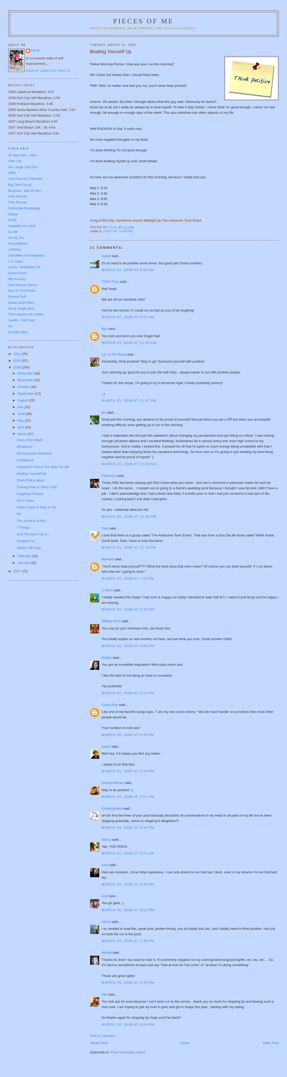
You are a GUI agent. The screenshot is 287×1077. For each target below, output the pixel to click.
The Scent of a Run (31, 521)
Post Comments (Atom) (128, 1052)
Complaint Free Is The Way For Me (43, 467)
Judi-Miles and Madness (26, 255)
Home (185, 1043)
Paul (105, 528)
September (26, 393)
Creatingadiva (112, 808)
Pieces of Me (143, 21)
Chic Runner (17, 202)
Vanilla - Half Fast (21, 320)
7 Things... (24, 527)
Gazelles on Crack (22, 226)
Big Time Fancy (20, 185)
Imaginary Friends (30, 494)
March (22, 434)
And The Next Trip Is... (33, 534)
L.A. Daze (15, 261)
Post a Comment (102, 1036)
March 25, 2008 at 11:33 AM (129, 343)
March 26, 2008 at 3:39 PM (128, 941)
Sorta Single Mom (21, 308)
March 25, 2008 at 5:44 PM (128, 771)
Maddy (107, 658)
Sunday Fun (26, 541)
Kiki (104, 994)
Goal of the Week (29, 440)
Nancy (106, 839)
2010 (17, 354)
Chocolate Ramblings (24, 208)
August (23, 400)
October (23, 387)
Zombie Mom (18, 332)
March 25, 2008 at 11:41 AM (129, 400)
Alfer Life (14, 161)
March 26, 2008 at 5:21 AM (128, 853)
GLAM (13, 232)
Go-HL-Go (16, 238)
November (25, 380)
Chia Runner (17, 196)
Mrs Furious (17, 279)
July (20, 407)
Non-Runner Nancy (22, 285)
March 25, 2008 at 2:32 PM (128, 609)
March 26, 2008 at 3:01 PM (128, 910)
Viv (10, 326)
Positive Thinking (118, 231)
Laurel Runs (17, 273)
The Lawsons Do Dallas (26, 314)
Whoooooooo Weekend (34, 453)
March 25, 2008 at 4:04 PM (128, 646)
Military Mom (111, 621)
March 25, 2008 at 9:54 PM (128, 828)
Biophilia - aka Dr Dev (24, 191)
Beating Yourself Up (31, 474)
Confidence (25, 460)
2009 (17, 361)
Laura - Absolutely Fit (24, 267)
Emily (12, 220)
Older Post (271, 1043)
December (25, 373)
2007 (17, 571)
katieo (106, 746)
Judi (105, 896)
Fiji (19, 514)
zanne (106, 922)
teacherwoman (113, 783)
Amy (105, 865)
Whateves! (24, 447)
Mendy (107, 952)
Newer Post (98, 1043)
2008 (17, 367)
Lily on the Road (114, 354)
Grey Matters (18, 243)
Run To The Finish (21, 291)
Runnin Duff (17, 297)
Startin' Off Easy (29, 548)
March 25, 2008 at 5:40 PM (128, 735)
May (21, 420)
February (24, 556)
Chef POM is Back (30, 480)
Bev (104, 329)
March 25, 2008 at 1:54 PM (128, 578)
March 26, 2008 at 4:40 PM (128, 982)
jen (104, 412)
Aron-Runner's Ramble (25, 179)
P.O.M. (35, 50)
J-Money (14, 249)
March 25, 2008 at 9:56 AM (128, 270)
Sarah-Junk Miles (21, 302)
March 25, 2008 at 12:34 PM (129, 547)
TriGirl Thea (110, 282)
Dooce (13, 214)
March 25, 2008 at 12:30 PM (129, 517)
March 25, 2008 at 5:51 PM (128, 797)
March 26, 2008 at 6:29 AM (128, 884)
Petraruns (109, 476)
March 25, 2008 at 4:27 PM (128, 693)
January (23, 563)
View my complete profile (48, 70)
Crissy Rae (110, 705)
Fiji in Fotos (25, 500)
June (21, 414)
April (21, 427)
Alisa (12, 173)
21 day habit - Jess (22, 155)
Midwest (108, 559)
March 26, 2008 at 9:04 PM (128, 1024)
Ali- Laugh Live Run (23, 167)
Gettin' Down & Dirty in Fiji (36, 507)
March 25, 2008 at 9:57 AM (128, 317)
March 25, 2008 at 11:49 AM (129, 464)
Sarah (106, 256)
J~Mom (107, 590)
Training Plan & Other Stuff (37, 487)
